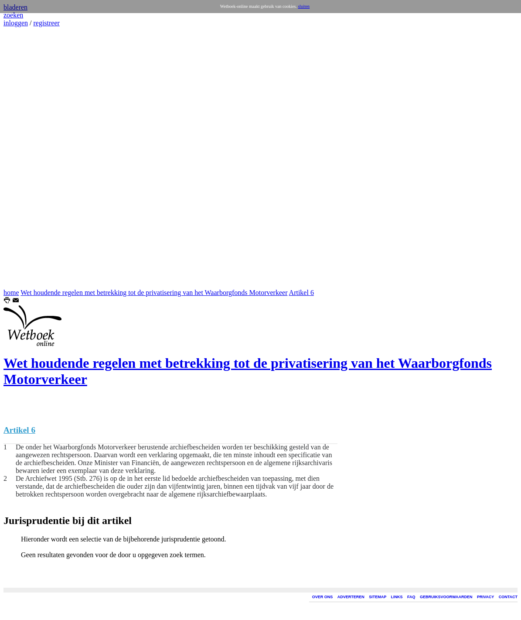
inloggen (15, 23)
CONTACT (508, 597)
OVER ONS (322, 597)
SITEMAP (377, 597)
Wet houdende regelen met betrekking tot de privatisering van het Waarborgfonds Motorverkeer (153, 292)
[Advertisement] (29, 158)
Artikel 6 (301, 292)
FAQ (411, 597)
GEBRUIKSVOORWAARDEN (446, 597)
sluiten (304, 6)
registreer (46, 23)
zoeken (13, 15)
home (11, 292)
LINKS (397, 597)
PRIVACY (485, 597)
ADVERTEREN (350, 597)
